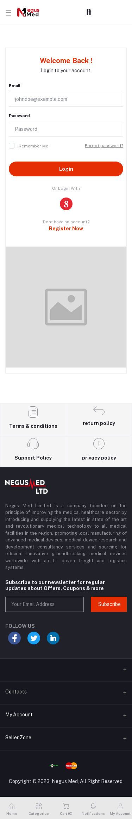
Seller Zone (18, 737)
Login (66, 169)
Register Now (66, 228)
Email (14, 85)
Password (19, 115)
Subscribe (109, 604)
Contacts (16, 691)
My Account (19, 714)
